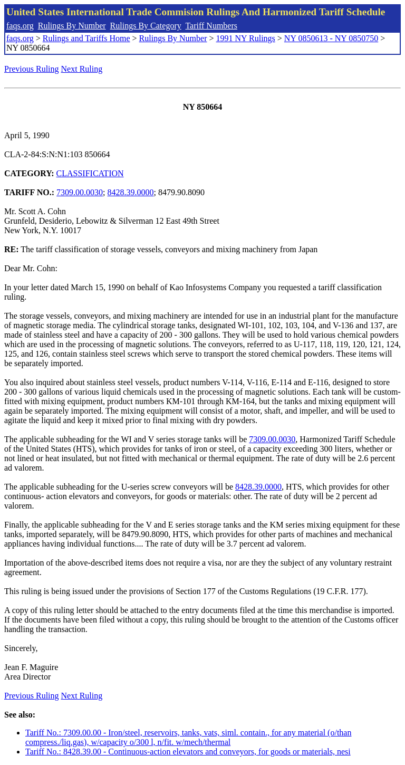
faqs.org (20, 25)
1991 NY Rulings (245, 38)
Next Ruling (82, 68)
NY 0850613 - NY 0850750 (331, 38)
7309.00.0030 (79, 192)
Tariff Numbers (211, 25)
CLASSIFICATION (90, 173)
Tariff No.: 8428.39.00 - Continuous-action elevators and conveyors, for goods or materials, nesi (188, 751)
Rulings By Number (72, 25)
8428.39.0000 (131, 192)
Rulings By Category (145, 25)
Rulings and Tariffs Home (86, 38)
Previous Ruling (31, 68)
